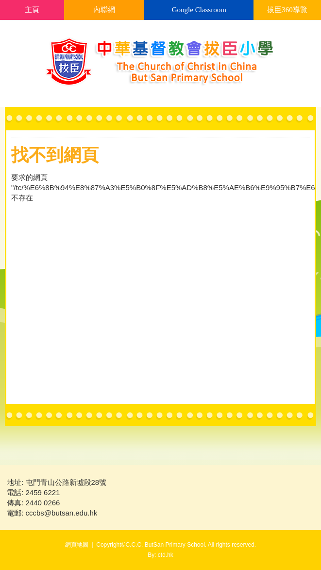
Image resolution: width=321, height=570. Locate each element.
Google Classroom (199, 10)
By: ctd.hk (160, 555)
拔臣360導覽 (287, 10)
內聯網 (104, 10)
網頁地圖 (76, 544)
